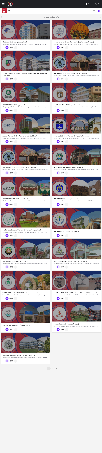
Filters (96, 11)
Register (97, 4)
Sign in (90, 4)
